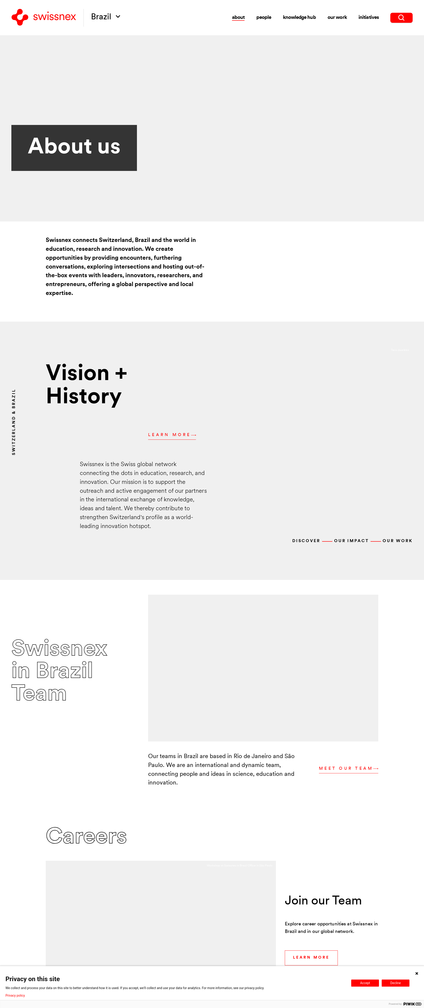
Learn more (172, 435)
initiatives (368, 17)
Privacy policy (15, 995)
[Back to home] (43, 18)
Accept (365, 983)
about (238, 17)
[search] (401, 18)
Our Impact (351, 541)
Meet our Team (348, 769)
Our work (397, 541)
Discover (306, 541)
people (263, 17)
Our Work (337, 17)
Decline (395, 983)
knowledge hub (299, 17)
